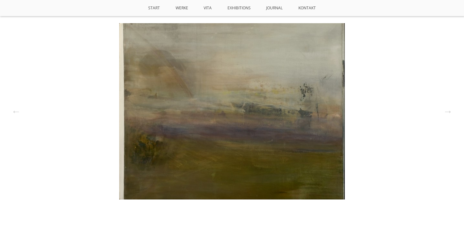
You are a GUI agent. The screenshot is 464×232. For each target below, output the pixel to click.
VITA (208, 8)
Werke (182, 8)
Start (154, 8)
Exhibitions (239, 8)
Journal (274, 8)
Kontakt (307, 8)
